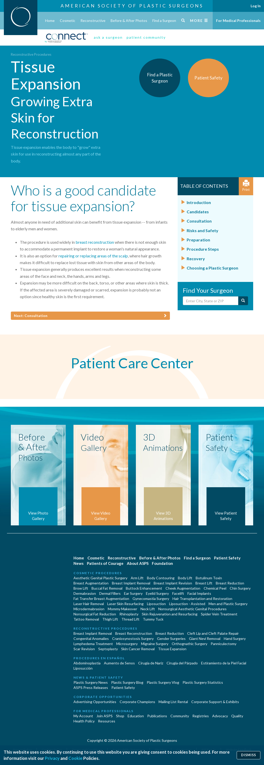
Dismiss (248, 755)
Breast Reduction (230, 583)
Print (246, 186)
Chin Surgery (240, 588)
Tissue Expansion (172, 649)
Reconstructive (92, 20)
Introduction (199, 202)
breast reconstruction (95, 242)
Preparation (198, 239)
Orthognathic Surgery (189, 643)
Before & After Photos (129, 20)
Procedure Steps (203, 249)
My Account (83, 716)
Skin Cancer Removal (138, 649)
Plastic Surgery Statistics (203, 682)
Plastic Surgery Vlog (163, 682)
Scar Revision (84, 649)
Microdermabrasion (88, 609)
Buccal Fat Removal (107, 588)
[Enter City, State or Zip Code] (210, 300)
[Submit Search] (243, 300)
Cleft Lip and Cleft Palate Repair (213, 633)
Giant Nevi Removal (204, 638)
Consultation (199, 220)
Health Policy (84, 721)
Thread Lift (130, 619)
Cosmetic (67, 20)
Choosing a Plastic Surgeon (212, 267)
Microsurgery (127, 643)
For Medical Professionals (238, 20)
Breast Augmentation (91, 583)
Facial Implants (199, 593)
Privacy (52, 758)
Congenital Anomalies (91, 638)
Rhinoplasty (128, 614)
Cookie (75, 758)
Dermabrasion (84, 593)
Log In (256, 6)
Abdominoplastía (87, 663)
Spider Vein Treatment (219, 614)
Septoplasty (108, 649)
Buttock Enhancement (144, 588)
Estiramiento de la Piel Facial (223, 663)
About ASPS (137, 563)
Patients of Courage (105, 563)
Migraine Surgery (154, 643)
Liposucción (83, 668)
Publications (157, 716)
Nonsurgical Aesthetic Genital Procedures (192, 609)
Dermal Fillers (110, 593)
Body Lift (185, 578)
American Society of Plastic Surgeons (132, 6)
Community (179, 716)
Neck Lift (148, 609)
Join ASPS (104, 716)
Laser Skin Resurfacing (125, 603)
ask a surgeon (108, 37)
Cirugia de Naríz (150, 663)
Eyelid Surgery (157, 593)
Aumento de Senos (119, 663)
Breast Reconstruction (133, 633)
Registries (200, 716)
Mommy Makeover (122, 609)
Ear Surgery (133, 593)
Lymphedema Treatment (93, 643)
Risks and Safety (202, 230)
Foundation (162, 563)
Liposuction (156, 603)
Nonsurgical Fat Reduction (94, 614)
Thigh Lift (110, 619)
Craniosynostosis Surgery (133, 638)
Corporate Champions (137, 701)
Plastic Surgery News (90, 682)
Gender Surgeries (171, 638)
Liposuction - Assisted (187, 603)
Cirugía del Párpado (182, 663)
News (78, 563)
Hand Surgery (235, 638)
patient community (146, 37)
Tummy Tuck (153, 619)
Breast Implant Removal (131, 583)
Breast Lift (203, 583)
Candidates (198, 211)
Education (136, 716)
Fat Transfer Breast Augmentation (101, 598)
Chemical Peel (215, 588)
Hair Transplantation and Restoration (202, 598)
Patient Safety (227, 558)
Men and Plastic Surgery (228, 603)
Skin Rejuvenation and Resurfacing (169, 614)
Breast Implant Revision (173, 583)
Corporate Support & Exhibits (215, 701)
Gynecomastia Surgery (151, 598)
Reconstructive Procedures (31, 54)
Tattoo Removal (86, 619)
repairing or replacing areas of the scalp (93, 255)
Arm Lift (137, 578)
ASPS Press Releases (90, 687)
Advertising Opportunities (94, 701)
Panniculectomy (223, 643)
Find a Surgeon (164, 20)
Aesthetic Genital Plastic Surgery (100, 578)
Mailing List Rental (173, 701)
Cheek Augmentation (183, 588)
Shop (120, 716)
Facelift (178, 593)
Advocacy (220, 716)
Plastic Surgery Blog (127, 682)
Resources (106, 721)
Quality (237, 716)
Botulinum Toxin (209, 578)
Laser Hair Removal (88, 603)
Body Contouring (161, 578)
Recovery (196, 258)
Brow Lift (80, 588)
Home (50, 20)
